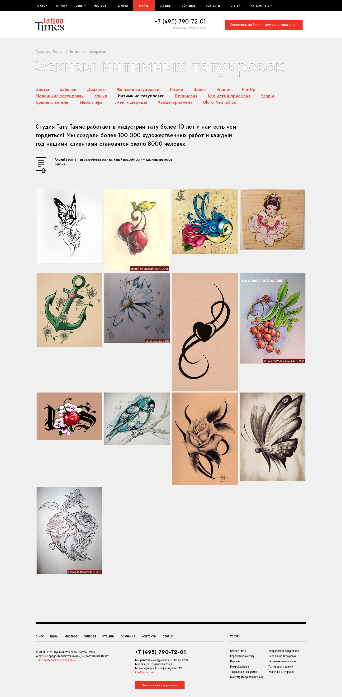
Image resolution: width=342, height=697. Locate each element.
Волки (200, 89)
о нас (41, 5)
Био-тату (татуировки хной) (246, 677)
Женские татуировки (137, 89)
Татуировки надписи (280, 666)
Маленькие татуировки (60, 95)
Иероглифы (92, 102)
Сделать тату (238, 651)
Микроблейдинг (239, 666)
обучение (188, 5)
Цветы (42, 89)
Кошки (100, 95)
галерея (122, 5)
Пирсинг (235, 661)
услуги (60, 5)
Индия (176, 89)
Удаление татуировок (281, 672)
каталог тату (260, 5)
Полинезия (186, 95)
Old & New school (220, 102)
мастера (100, 5)
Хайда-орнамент (175, 102)
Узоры (267, 95)
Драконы (96, 89)
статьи (235, 5)
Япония (224, 89)
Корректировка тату (242, 656)
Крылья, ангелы (53, 102)
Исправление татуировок (283, 651)
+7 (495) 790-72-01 (180, 21)
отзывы (165, 5)
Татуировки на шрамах (244, 672)
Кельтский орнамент (229, 95)
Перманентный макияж (282, 661)
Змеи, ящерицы (130, 102)
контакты (213, 5)
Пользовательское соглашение (56, 660)
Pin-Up (248, 89)
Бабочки (68, 89)
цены (79, 5)
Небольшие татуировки (282, 656)
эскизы (143, 5)
